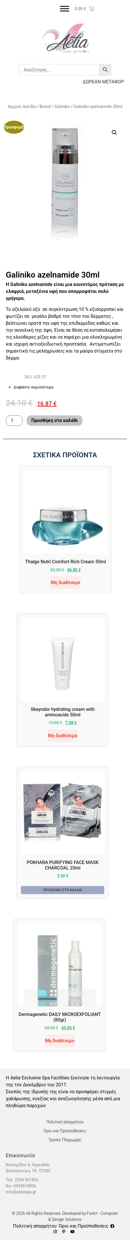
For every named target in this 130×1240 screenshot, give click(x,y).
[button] (114, 132)
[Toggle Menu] (64, 8)
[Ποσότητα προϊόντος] (14, 420)
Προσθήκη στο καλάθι (54, 420)
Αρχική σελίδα (22, 106)
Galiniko (62, 106)
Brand (45, 106)
